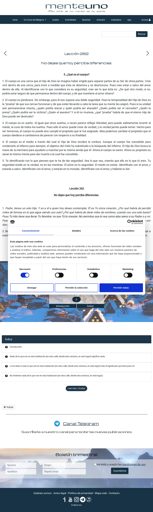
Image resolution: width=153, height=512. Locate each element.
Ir (76, 299)
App (129, 20)
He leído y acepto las (120, 464)
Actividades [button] (70, 20)
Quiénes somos (43, 493)
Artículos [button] (101, 20)
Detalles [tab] (76, 230)
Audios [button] (55, 20)
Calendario (116, 20)
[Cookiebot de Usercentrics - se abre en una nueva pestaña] (129, 222)
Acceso (146, 20)
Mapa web (101, 493)
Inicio (15, 20)
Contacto (114, 493)
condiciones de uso (134, 464)
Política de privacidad (80, 493)
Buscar (142, 34)
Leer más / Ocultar (76, 388)
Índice (90, 306)
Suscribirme (119, 470)
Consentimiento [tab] (31, 230)
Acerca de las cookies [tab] (122, 230)
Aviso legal (60, 493)
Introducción (62, 306)
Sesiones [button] (86, 20)
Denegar (31, 287)
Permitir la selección (76, 287)
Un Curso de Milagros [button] (34, 20)
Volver (8, 407)
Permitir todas (121, 287)
